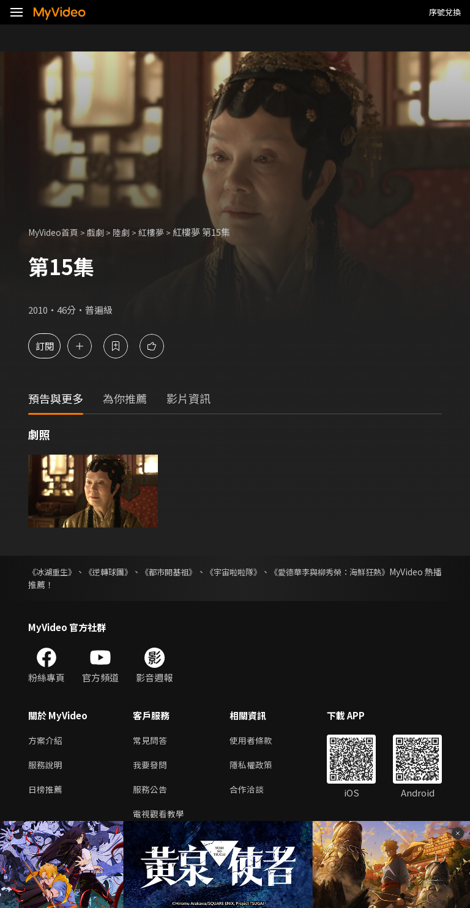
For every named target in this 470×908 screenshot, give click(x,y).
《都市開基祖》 (192, 572)
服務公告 (151, 792)
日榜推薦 (46, 792)
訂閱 (52, 345)
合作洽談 (251, 792)
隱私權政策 (256, 766)
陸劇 (128, 231)
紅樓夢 (160, 231)
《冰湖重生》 (54, 572)
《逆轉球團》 (121, 572)
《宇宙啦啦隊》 (268, 572)
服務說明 (46, 766)
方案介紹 (46, 741)
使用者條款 (256, 741)
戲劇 (101, 231)
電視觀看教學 (160, 818)
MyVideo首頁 (56, 231)
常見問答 (151, 741)
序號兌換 (445, 12)
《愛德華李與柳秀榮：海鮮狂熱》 (377, 572)
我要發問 (151, 766)
